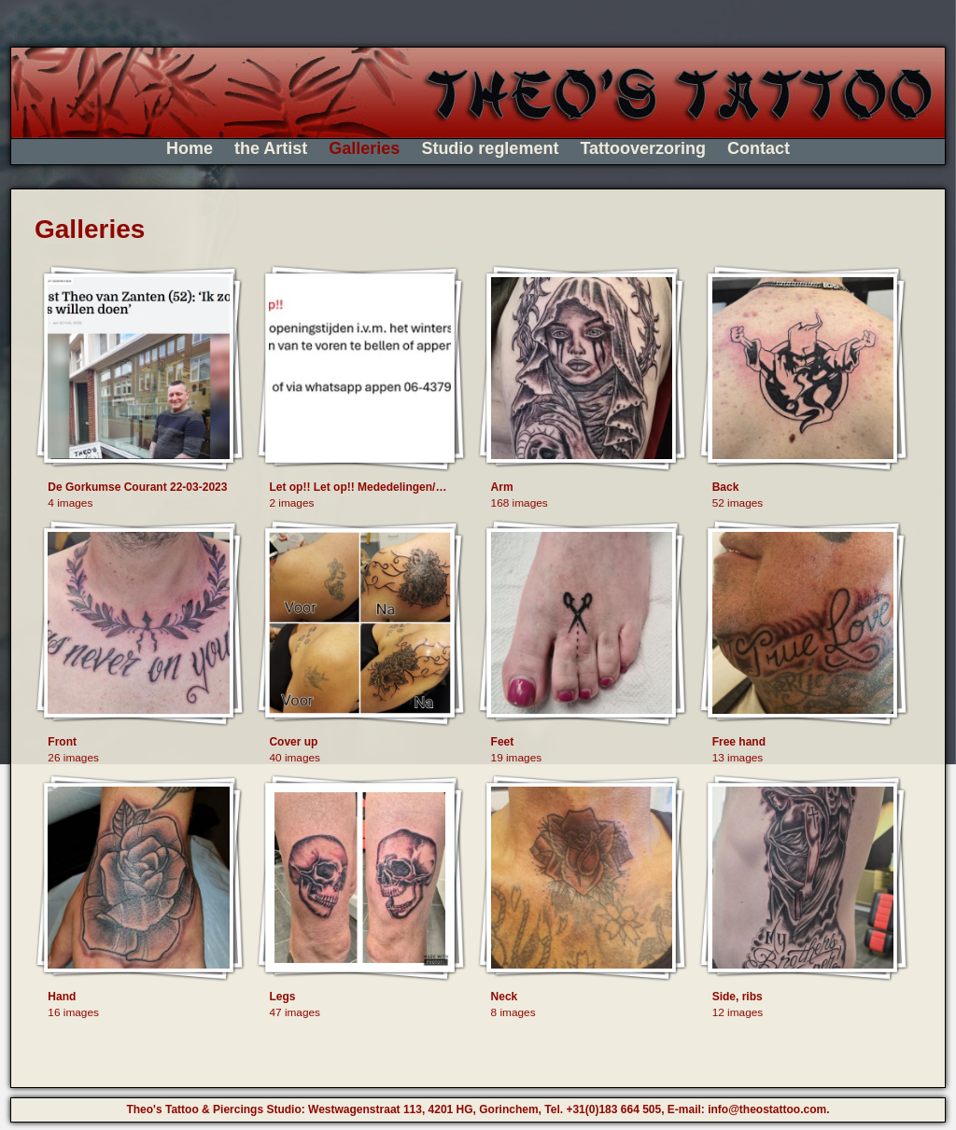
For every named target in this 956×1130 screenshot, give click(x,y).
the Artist (270, 148)
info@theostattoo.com (767, 1109)
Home (189, 148)
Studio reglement (489, 148)
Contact (758, 148)
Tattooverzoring (643, 148)
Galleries (364, 148)
